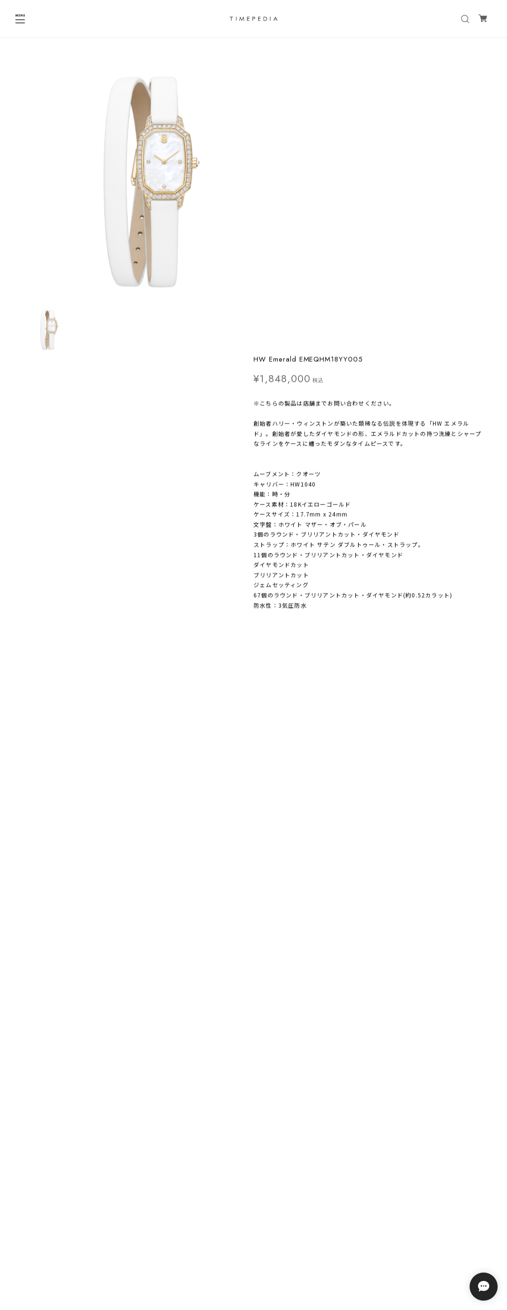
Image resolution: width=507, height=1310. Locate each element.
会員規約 (253, 1268)
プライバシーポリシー (253, 1244)
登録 (311, 1209)
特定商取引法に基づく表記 (253, 1256)
